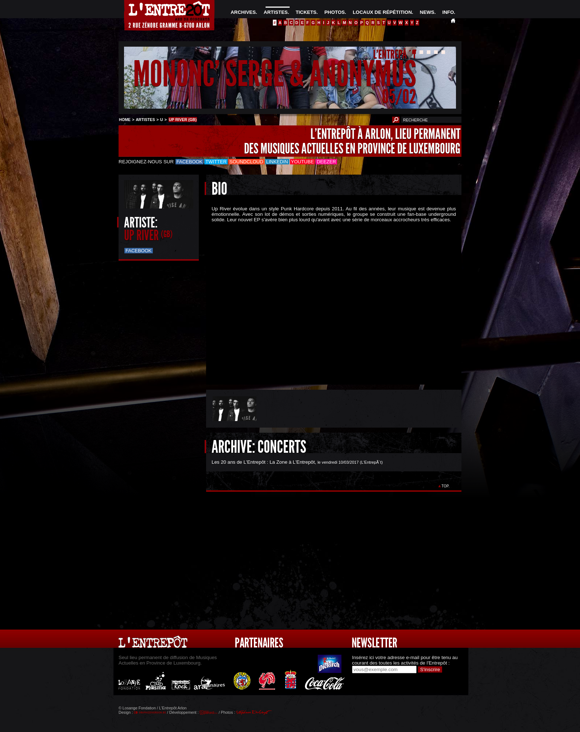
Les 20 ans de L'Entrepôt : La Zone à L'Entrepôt (263, 462)
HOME (125, 119)
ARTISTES (276, 12)
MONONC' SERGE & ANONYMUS (274, 74)
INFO (448, 12)
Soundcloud (246, 161)
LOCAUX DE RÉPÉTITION (382, 12)
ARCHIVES (243, 12)
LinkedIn (277, 161)
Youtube (302, 161)
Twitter (216, 161)
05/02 (399, 96)
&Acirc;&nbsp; (328, 297)
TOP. (446, 486)
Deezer (326, 161)
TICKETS (305, 12)
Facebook (190, 161)
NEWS (427, 12)
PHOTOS (334, 12)
